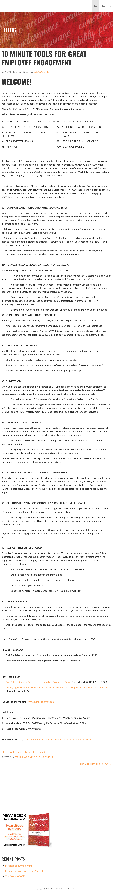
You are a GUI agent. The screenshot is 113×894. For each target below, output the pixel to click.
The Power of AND (15, 876)
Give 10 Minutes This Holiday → (95, 764)
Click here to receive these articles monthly (25, 751)
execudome (41, 71)
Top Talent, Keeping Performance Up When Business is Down (38, 682)
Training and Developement (34, 757)
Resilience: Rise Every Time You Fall (24, 870)
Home (87, 6)
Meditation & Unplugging (19, 865)
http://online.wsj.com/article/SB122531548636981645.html (59, 739)
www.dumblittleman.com (41, 701)
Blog (95, 6)
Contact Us (106, 6)
